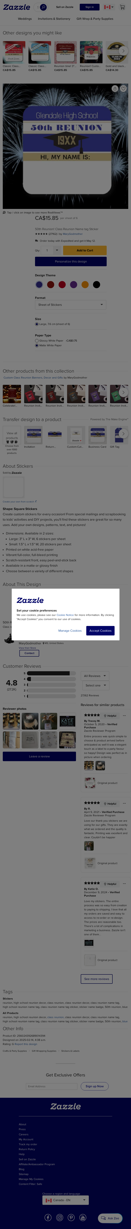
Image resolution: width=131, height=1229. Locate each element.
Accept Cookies (100, 631)
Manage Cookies (70, 631)
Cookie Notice (65, 615)
